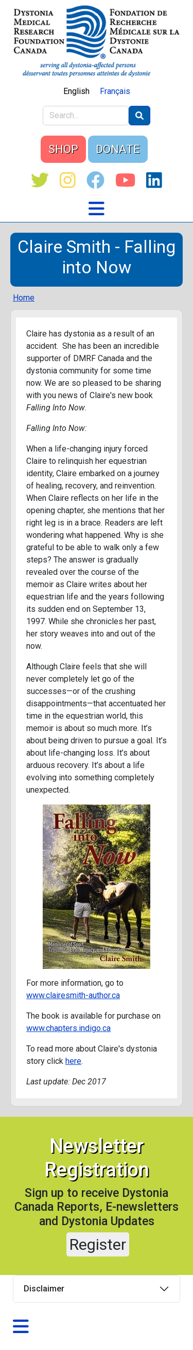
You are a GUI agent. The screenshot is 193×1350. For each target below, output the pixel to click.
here (73, 1061)
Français (115, 91)
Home (23, 298)
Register (97, 1244)
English (76, 91)
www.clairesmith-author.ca (73, 995)
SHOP (63, 149)
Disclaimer (44, 1288)
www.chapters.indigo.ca (68, 1028)
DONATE (118, 149)
